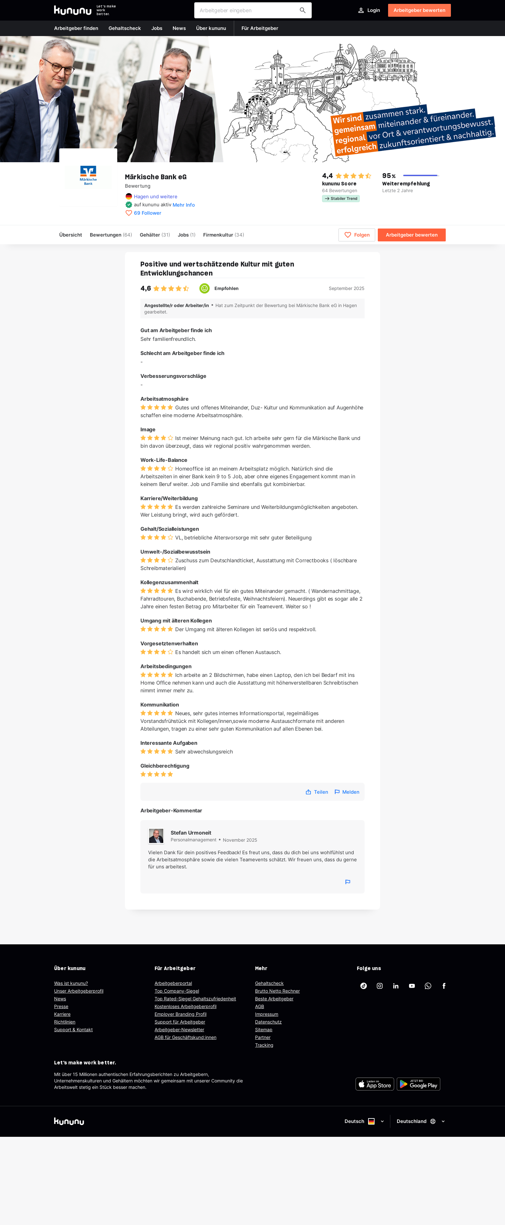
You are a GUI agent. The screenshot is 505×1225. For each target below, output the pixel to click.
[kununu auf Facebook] (444, 985)
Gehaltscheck (269, 983)
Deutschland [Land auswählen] (421, 1121)
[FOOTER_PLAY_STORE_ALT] (418, 1084)
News (60, 998)
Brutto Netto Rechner (277, 991)
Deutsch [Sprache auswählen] (365, 1121)
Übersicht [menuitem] (70, 235)
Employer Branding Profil (180, 1014)
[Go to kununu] (72, 10)
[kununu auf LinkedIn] (396, 985)
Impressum (266, 1014)
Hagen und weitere (155, 196)
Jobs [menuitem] (186, 235)
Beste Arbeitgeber (274, 998)
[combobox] (253, 10)
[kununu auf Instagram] (379, 985)
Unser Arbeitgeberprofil (78, 991)
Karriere (62, 1014)
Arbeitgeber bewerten (419, 10)
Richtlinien (64, 1021)
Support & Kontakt (73, 1029)
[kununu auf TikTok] (363, 985)
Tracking (264, 1045)
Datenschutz (268, 1021)
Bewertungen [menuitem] (111, 235)
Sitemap (263, 1029)
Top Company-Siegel (177, 991)
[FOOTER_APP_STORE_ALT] (375, 1084)
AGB (259, 1006)
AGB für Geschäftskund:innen (185, 1037)
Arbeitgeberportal (173, 983)
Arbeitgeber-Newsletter (179, 1029)
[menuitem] (223, 234)
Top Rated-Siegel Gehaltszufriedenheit (195, 998)
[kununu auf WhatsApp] (428, 985)
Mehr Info (184, 205)
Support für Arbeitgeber (180, 1021)
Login (368, 10)
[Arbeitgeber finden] (303, 10)
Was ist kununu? (71, 983)
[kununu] (152, 1121)
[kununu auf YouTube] (412, 985)
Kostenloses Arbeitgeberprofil (185, 1006)
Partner (263, 1037)
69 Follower (147, 213)
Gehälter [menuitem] (155, 235)
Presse (61, 1006)
